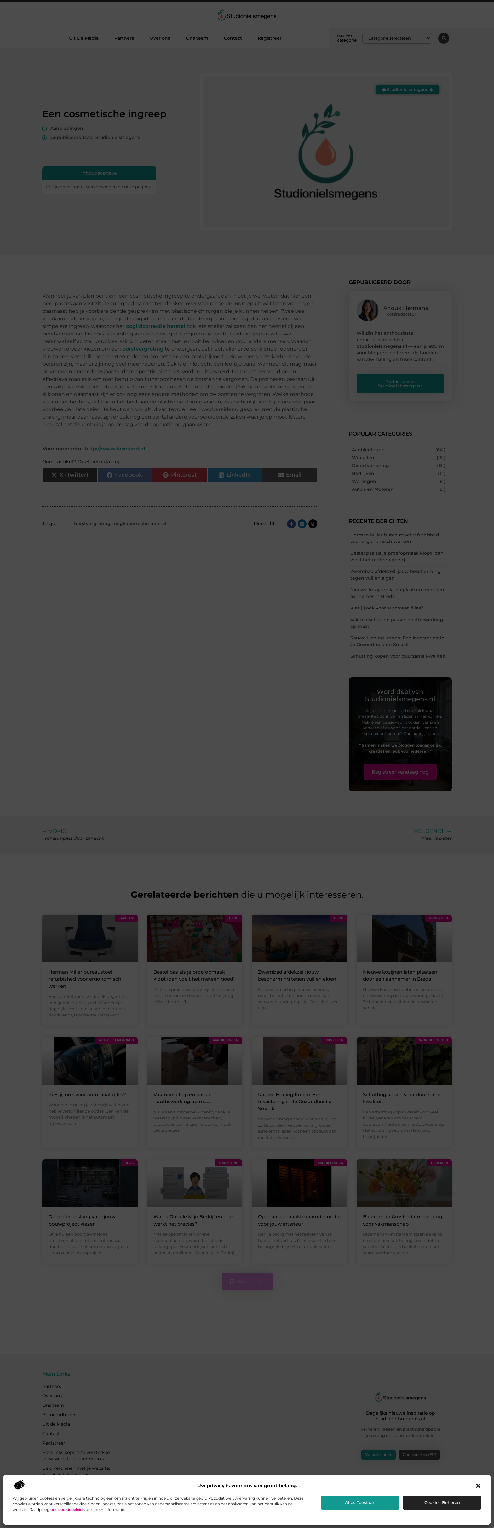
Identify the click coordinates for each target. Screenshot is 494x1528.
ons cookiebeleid (66, 1509)
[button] (478, 1486)
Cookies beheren (442, 1502)
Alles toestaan (360, 1502)
